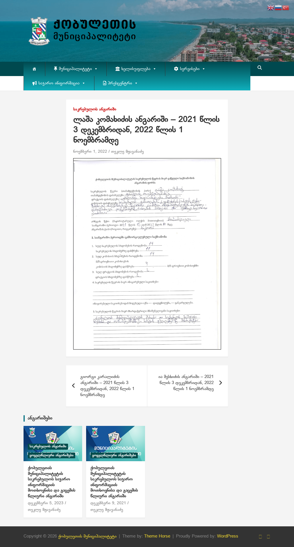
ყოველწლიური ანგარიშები (52, 455)
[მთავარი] (34, 69)
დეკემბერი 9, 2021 (108, 503)
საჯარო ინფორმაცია (62, 83)
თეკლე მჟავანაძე (127, 151)
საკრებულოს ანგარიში (94, 109)
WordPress (227, 536)
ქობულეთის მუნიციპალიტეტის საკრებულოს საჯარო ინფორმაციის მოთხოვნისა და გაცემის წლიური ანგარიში (51, 482)
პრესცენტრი (123, 83)
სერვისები (193, 69)
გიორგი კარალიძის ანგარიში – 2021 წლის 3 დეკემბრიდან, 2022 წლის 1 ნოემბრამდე (107, 385)
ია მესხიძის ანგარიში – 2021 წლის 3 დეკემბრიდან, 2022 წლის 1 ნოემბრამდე (186, 382)
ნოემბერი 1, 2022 (90, 151)
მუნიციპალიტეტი (78, 69)
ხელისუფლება (138, 69)
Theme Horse (157, 536)
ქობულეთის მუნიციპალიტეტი (87, 536)
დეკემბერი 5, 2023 (45, 503)
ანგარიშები (40, 418)
